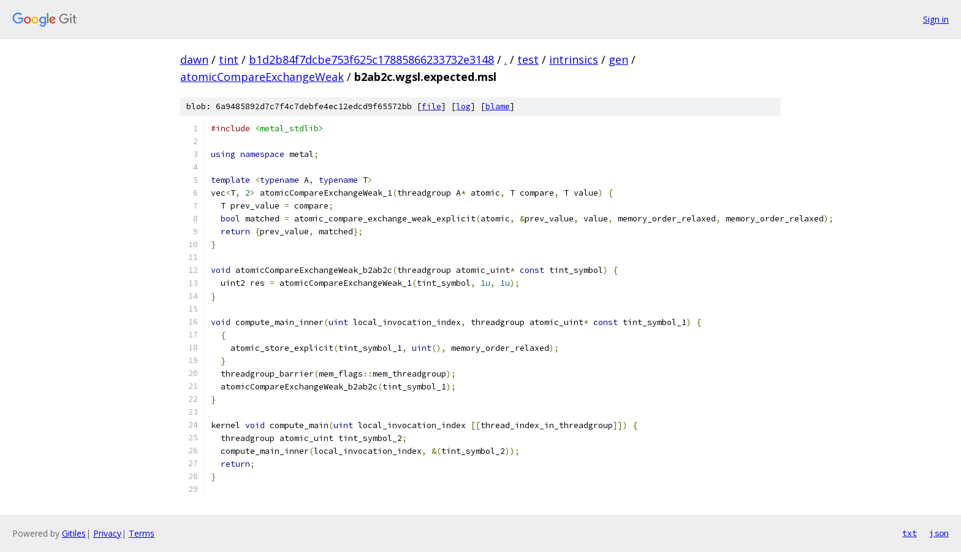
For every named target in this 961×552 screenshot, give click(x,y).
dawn (194, 59)
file (431, 106)
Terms (141, 533)
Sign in (936, 19)
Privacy (107, 533)
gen (618, 59)
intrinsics (573, 59)
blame (497, 106)
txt (909, 533)
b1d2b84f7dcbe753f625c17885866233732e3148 (371, 59)
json (939, 533)
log (463, 106)
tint (228, 59)
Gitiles (74, 533)
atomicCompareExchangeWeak (262, 76)
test (528, 59)
